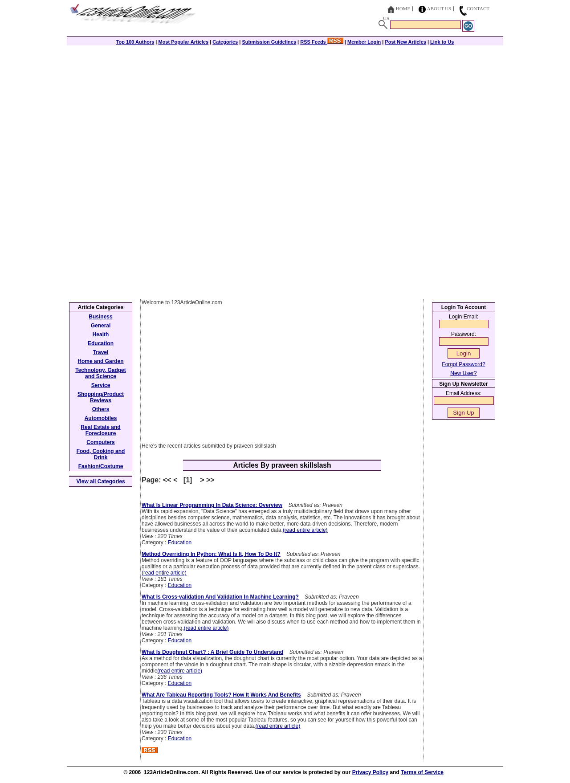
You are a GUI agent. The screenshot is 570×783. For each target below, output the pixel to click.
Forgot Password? (463, 364)
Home (403, 8)
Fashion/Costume (100, 466)
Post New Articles (405, 42)
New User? (463, 373)
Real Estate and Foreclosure (100, 430)
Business (100, 317)
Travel (101, 352)
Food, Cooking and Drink (101, 454)
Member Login (364, 42)
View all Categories (101, 481)
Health (101, 334)
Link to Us (442, 42)
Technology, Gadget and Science (100, 373)
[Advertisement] (285, 107)
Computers (100, 442)
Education (179, 542)
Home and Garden (100, 361)
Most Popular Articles (183, 42)
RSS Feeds (321, 42)
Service (100, 385)
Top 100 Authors (135, 42)
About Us (439, 8)
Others (101, 409)
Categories (225, 42)
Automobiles (101, 418)
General (101, 325)
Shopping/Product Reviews (100, 397)
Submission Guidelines (269, 42)
